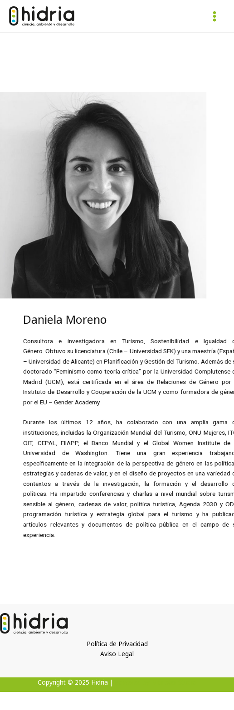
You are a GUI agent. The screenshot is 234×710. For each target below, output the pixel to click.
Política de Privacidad (117, 643)
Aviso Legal (117, 653)
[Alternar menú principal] (214, 16)
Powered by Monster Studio (156, 682)
